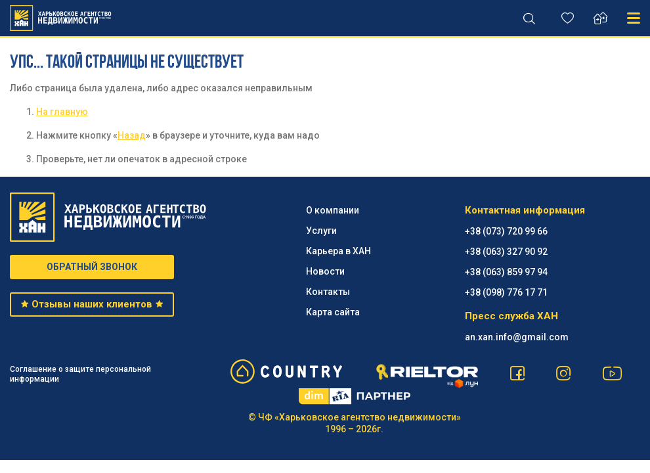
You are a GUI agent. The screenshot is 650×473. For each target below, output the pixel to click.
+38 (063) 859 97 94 (506, 272)
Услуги (321, 230)
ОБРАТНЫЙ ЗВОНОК (92, 266)
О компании (332, 210)
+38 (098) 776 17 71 (506, 292)
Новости (325, 271)
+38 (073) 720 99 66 (506, 231)
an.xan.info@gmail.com (517, 337)
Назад (132, 135)
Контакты (328, 291)
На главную (62, 111)
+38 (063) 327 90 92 (506, 251)
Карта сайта (333, 312)
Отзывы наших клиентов (92, 304)
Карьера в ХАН (338, 251)
